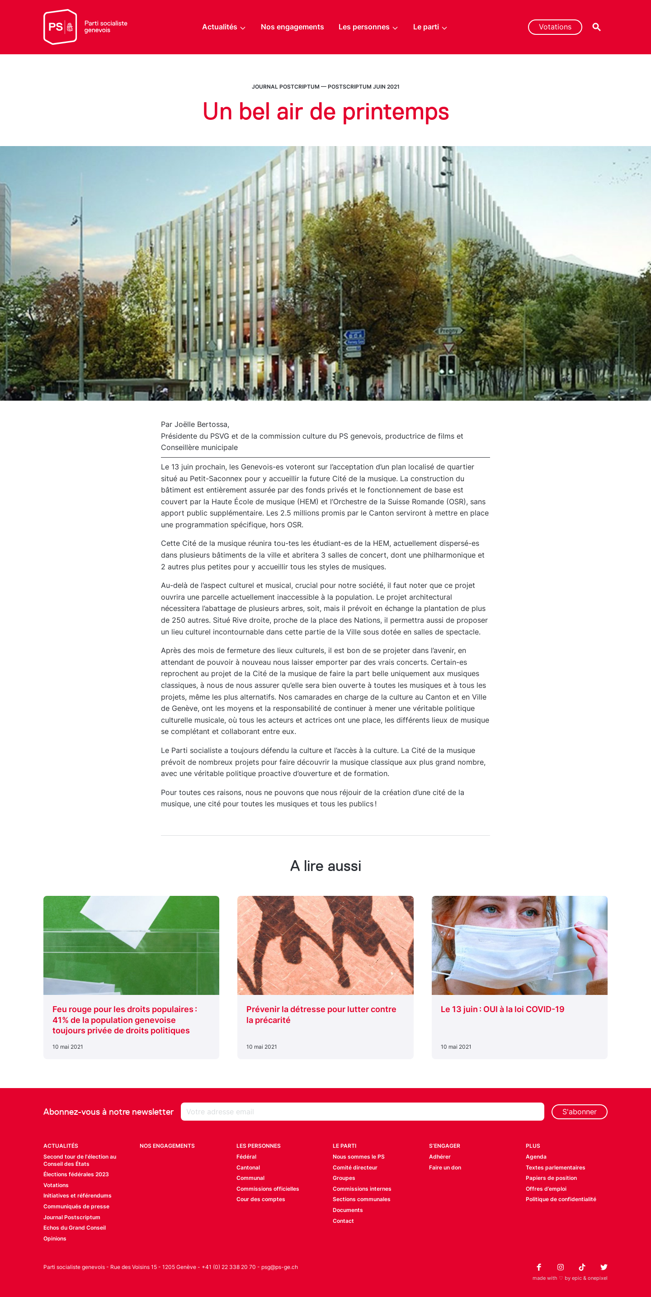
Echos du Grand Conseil (74, 1227)
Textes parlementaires (555, 1167)
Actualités (224, 27)
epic (577, 1278)
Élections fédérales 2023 (76, 1174)
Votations (555, 26)
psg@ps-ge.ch (279, 1267)
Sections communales (362, 1199)
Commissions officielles (267, 1188)
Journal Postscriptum (71, 1217)
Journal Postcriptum (286, 86)
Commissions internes (362, 1188)
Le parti (430, 27)
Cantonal (248, 1167)
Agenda (536, 1156)
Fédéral (246, 1156)
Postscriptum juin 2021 (364, 86)
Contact (343, 1220)
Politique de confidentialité (561, 1199)
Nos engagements (292, 26)
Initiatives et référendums (77, 1195)
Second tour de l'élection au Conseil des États (79, 1160)
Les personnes (369, 27)
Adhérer (440, 1156)
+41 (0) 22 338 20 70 (229, 1267)
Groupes (344, 1177)
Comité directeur (355, 1167)
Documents (348, 1210)
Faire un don (445, 1167)
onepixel (598, 1278)
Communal (250, 1177)
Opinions (54, 1238)
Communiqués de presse (76, 1206)
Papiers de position (551, 1177)
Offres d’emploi (546, 1188)
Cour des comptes (260, 1199)
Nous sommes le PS (359, 1156)
